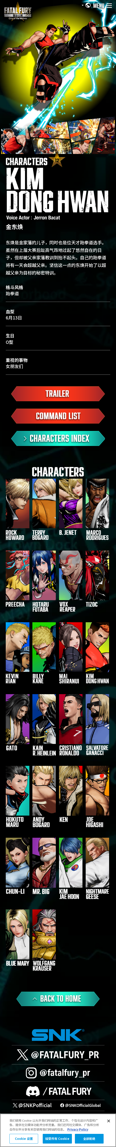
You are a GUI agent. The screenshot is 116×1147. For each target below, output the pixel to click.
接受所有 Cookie (57, 1138)
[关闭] (109, 1121)
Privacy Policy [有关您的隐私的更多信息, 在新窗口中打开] (77, 1129)
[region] (58, 1130)
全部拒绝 (89, 1138)
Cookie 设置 (24, 1138)
